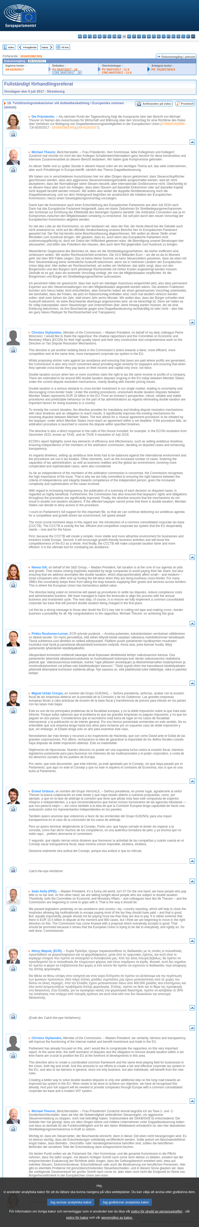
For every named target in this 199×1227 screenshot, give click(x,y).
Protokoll (187, 103)
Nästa (45, 47)
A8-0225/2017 (14, 69)
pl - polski (164, 36)
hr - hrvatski (129, 36)
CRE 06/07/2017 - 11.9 (116, 72)
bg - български (80, 36)
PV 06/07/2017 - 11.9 (115, 69)
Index (11, 47)
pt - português (168, 36)
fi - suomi (188, 36)
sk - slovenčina (178, 36)
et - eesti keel (104, 36)
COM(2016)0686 (172, 124)
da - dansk (95, 36)
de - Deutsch (100, 36)
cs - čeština (90, 36)
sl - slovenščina (183, 36)
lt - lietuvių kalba (144, 36)
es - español (85, 36)
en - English (114, 36)
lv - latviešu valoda (139, 36)
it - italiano (134, 36)
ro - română (173, 36)
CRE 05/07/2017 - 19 (67, 72)
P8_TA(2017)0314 (163, 69)
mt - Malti (154, 36)
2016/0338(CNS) (31, 56)
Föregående (30, 47)
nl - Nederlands (159, 36)
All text (65, 47)
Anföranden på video (157, 103)
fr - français (119, 36)
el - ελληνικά (109, 36)
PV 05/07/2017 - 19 (64, 69)
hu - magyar (149, 36)
